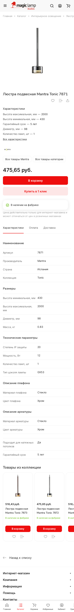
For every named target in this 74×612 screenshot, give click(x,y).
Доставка (49, 227)
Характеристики (13, 227)
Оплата (33, 227)
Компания (10, 580)
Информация (12, 586)
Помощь (9, 593)
